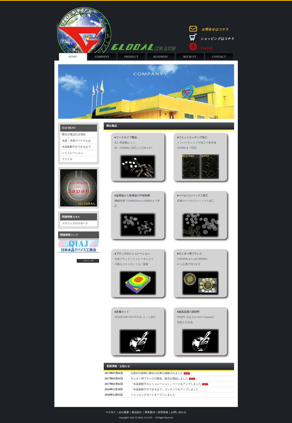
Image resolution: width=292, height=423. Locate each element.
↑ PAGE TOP (88, 261)
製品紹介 (137, 412)
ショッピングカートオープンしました (153, 394)
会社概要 (124, 412)
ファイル (67, 159)
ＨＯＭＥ (111, 412)
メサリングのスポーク (75, 223)
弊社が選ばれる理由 (73, 134)
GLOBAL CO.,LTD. (144, 417)
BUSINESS (160, 56)
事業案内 (150, 412)
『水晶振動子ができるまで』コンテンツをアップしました (165, 389)
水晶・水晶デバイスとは (76, 140)
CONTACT (219, 56)
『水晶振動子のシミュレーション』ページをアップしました (166, 384)
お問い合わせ (178, 412)
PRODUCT (131, 56)
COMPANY (102, 56)
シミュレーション (72, 152)
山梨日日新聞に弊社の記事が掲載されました (157, 373)
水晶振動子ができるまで (76, 146)
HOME (73, 56)
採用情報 (163, 412)
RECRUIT (189, 56)
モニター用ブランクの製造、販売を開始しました (159, 378)
